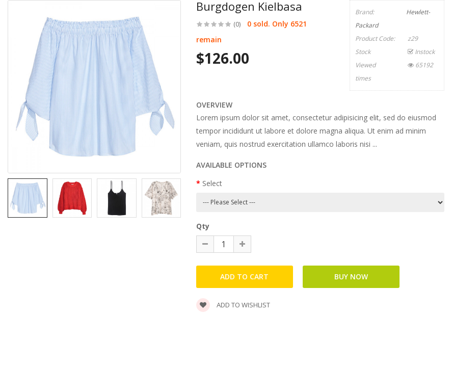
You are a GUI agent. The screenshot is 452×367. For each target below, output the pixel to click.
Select (212, 183)
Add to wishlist (233, 304)
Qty (202, 226)
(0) (237, 24)
